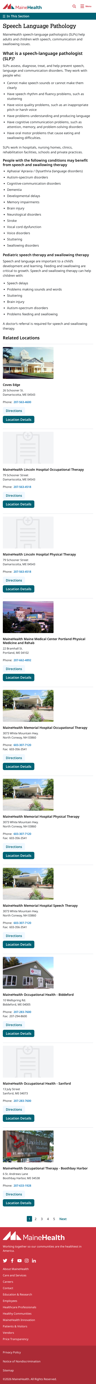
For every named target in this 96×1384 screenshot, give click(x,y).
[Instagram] (26, 1260)
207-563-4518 (22, 487)
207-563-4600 (22, 402)
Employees (10, 1301)
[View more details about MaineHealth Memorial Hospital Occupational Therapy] (28, 706)
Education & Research (17, 1294)
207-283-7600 (22, 1012)
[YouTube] (19, 1260)
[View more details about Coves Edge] (28, 363)
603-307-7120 (22, 745)
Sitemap (8, 1370)
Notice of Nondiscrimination (22, 1361)
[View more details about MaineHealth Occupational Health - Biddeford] (28, 973)
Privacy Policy (12, 1352)
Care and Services (14, 1275)
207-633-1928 (22, 1185)
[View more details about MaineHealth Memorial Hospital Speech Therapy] (28, 884)
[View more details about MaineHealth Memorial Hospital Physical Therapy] (28, 795)
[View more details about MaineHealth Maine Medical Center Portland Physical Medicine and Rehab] (28, 617)
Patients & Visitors (15, 1326)
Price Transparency (15, 1339)
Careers (8, 1282)
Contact (8, 1288)
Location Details (20, 419)
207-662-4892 (22, 660)
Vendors (8, 1333)
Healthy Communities (17, 1313)
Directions (15, 410)
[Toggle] (48, 16)
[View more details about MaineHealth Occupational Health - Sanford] (28, 1062)
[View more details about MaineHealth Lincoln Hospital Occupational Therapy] (28, 448)
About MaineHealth (16, 1269)
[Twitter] (5, 1260)
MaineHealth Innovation (19, 1320)
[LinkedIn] (34, 1260)
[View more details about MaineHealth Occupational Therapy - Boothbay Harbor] (28, 1146)
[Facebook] (12, 1260)
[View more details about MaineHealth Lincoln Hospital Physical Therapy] (28, 532)
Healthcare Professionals (19, 1307)
